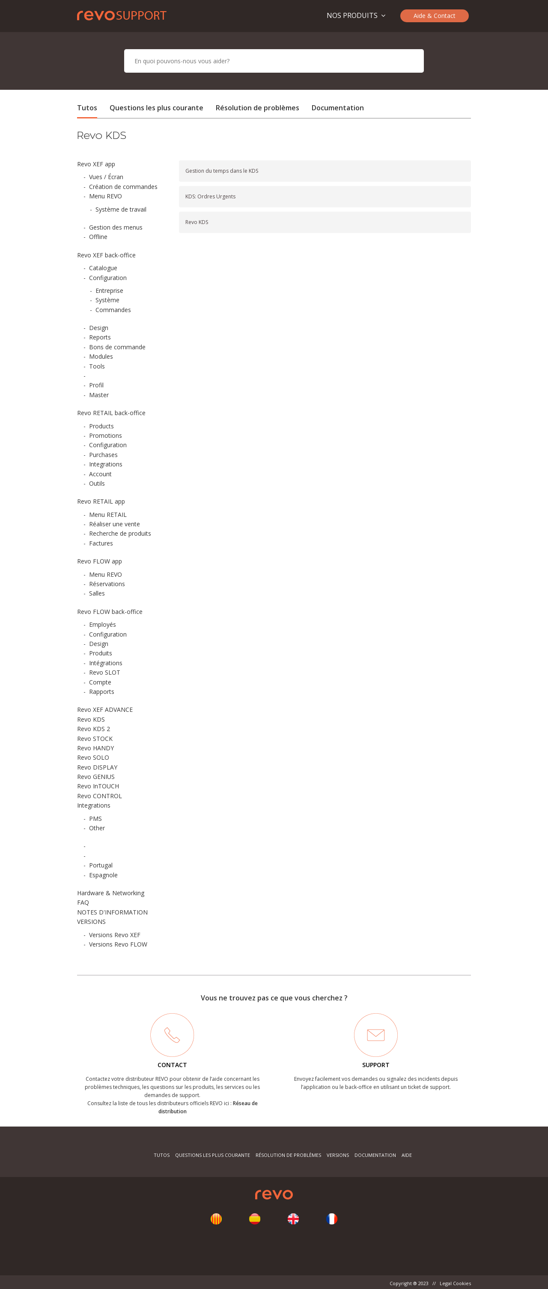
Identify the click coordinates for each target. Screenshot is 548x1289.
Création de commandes (123, 187)
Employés (102, 624)
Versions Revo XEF (114, 935)
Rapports (101, 691)
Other (97, 828)
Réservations (107, 584)
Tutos (87, 107)
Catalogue (103, 268)
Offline (98, 237)
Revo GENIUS (96, 777)
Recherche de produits (120, 533)
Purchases (103, 455)
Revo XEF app (96, 164)
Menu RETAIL (108, 514)
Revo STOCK (95, 738)
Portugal (101, 865)
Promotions (105, 435)
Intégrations (105, 663)
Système (107, 300)
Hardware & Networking (110, 893)
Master (99, 395)
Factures (101, 543)
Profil (96, 385)
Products (101, 426)
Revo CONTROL (99, 796)
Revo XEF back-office (106, 255)
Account (100, 474)
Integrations (105, 464)
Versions (338, 1155)
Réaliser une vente (114, 524)
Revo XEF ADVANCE (105, 709)
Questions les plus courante (157, 107)
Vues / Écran (106, 177)
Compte (100, 682)
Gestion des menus (116, 227)
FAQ (83, 902)
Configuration (108, 278)
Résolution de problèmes (257, 107)
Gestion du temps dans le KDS (221, 170)
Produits (100, 653)
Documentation (338, 107)
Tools (97, 366)
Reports (100, 337)
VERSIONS (91, 921)
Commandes (113, 310)
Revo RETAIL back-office (111, 413)
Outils (97, 483)
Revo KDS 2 (93, 729)
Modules (101, 356)
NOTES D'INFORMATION (112, 912)
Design (98, 328)
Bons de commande (117, 347)
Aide (407, 1155)
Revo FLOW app (99, 561)
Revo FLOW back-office (110, 612)
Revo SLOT (104, 672)
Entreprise (109, 290)
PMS (95, 818)
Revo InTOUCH (98, 786)
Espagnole (103, 875)
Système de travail (120, 209)
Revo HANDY (95, 748)
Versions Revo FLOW (118, 944)
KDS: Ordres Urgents (210, 196)
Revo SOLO (93, 757)
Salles (97, 593)
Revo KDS (91, 719)
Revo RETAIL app (101, 501)
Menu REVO (105, 196)
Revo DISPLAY (97, 767)
